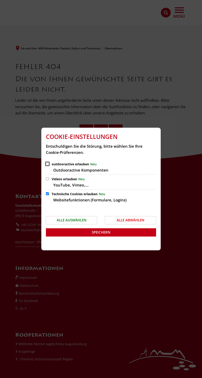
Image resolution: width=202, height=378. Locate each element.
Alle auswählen (72, 220)
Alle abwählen (130, 220)
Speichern (101, 232)
